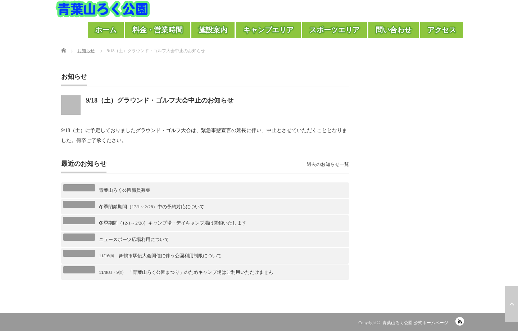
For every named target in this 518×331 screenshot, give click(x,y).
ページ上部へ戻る (511, 304)
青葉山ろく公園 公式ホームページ (415, 322)
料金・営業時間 (157, 30)
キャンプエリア (268, 30)
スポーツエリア (334, 30)
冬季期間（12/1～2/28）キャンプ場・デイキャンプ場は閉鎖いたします (172, 223)
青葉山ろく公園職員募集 (124, 190)
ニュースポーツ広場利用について (134, 239)
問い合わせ (394, 30)
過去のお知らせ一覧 (328, 164)
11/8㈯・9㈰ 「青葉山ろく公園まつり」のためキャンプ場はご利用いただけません (186, 272)
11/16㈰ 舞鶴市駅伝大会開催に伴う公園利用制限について (160, 255)
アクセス (441, 30)
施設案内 (213, 30)
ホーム (106, 30)
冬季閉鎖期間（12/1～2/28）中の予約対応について (151, 206)
